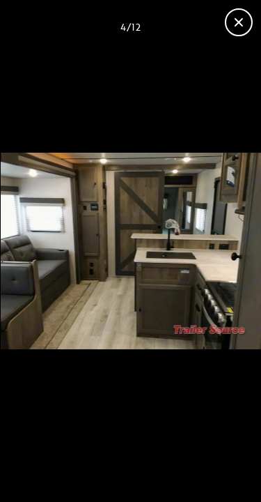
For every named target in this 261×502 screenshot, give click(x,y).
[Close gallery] (239, 22)
